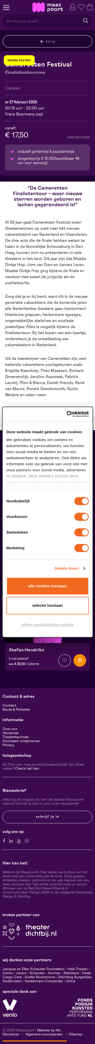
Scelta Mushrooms (39, 977)
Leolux (21, 973)
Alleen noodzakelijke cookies (47, 624)
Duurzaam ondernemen (21, 741)
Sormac (54, 973)
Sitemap (75, 1034)
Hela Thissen (78, 969)
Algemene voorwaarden (44, 1034)
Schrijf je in (47, 817)
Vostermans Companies (44, 981)
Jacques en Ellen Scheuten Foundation (34, 969)
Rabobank (71, 973)
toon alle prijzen (78, 136)
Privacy (8, 745)
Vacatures (11, 733)
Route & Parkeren (16, 709)
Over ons (10, 729)
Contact (9, 705)
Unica (70, 981)
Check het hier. (27, 768)
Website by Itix (49, 1030)
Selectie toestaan (47, 605)
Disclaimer (11, 1034)
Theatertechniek (16, 737)
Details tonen (67, 568)
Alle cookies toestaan (47, 586)
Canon (8, 973)
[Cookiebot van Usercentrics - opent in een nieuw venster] (67, 414)
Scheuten (37, 973)
